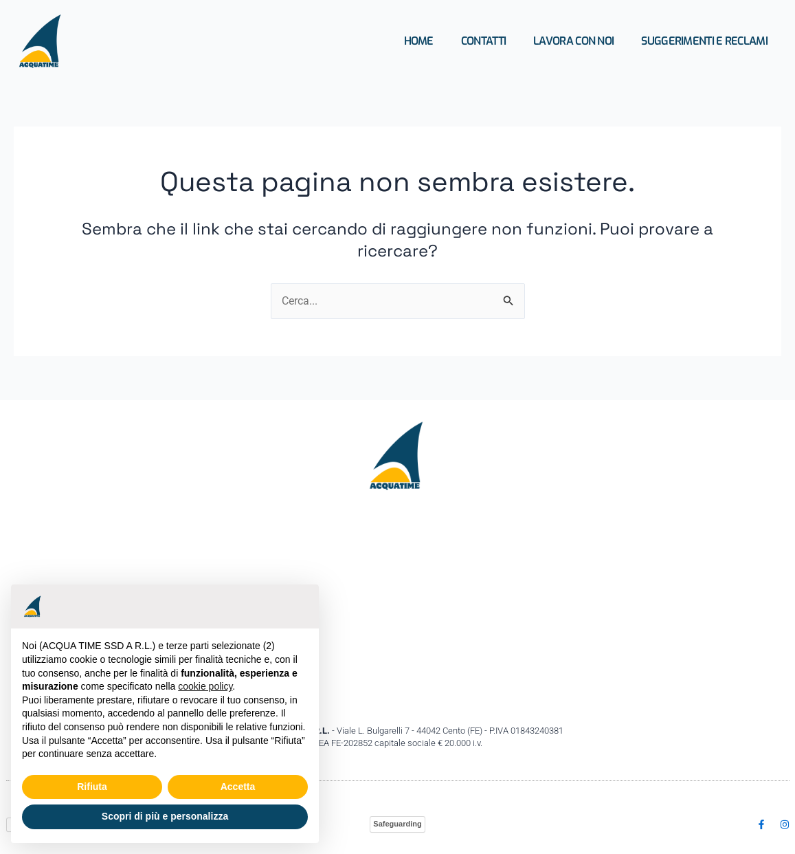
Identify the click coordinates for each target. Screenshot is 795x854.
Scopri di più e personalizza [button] (165, 816)
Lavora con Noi (573, 41)
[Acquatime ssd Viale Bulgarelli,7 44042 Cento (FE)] (398, 608)
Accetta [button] (238, 786)
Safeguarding (397, 824)
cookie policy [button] (205, 686)
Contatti (483, 41)
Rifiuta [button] (92, 786)
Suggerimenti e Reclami (704, 41)
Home (419, 41)
